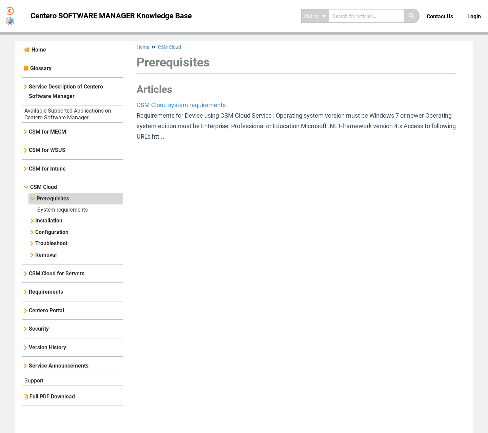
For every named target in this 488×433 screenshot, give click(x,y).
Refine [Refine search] (315, 16)
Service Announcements (58, 365)
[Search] (412, 16)
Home (39, 49)
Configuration (51, 232)
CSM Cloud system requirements (181, 105)
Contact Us (440, 16)
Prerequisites (53, 198)
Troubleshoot (51, 243)
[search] (366, 16)
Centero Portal (46, 310)
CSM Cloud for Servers (56, 273)
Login (474, 16)
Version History (47, 347)
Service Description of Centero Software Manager (66, 91)
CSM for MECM (47, 132)
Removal (46, 255)
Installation (48, 220)
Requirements (46, 292)
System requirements (62, 209)
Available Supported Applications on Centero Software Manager (67, 114)
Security (39, 329)
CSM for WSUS (47, 150)
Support (33, 380)
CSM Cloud (43, 187)
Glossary (41, 68)
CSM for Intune (47, 168)
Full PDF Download (52, 396)
